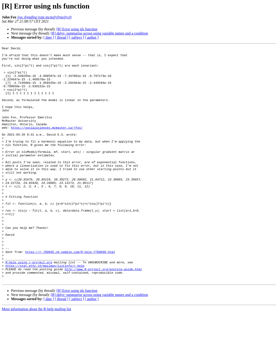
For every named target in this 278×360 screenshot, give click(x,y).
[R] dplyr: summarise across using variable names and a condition (99, 33)
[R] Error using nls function (76, 29)
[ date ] (48, 37)
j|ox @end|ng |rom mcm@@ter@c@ (44, 17)
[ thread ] (61, 37)
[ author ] (92, 37)
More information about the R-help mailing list (36, 356)
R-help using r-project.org (29, 306)
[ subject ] (76, 37)
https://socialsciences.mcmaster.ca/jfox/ (47, 144)
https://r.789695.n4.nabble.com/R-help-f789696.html (70, 293)
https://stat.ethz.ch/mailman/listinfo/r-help (45, 310)
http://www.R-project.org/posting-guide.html (103, 314)
